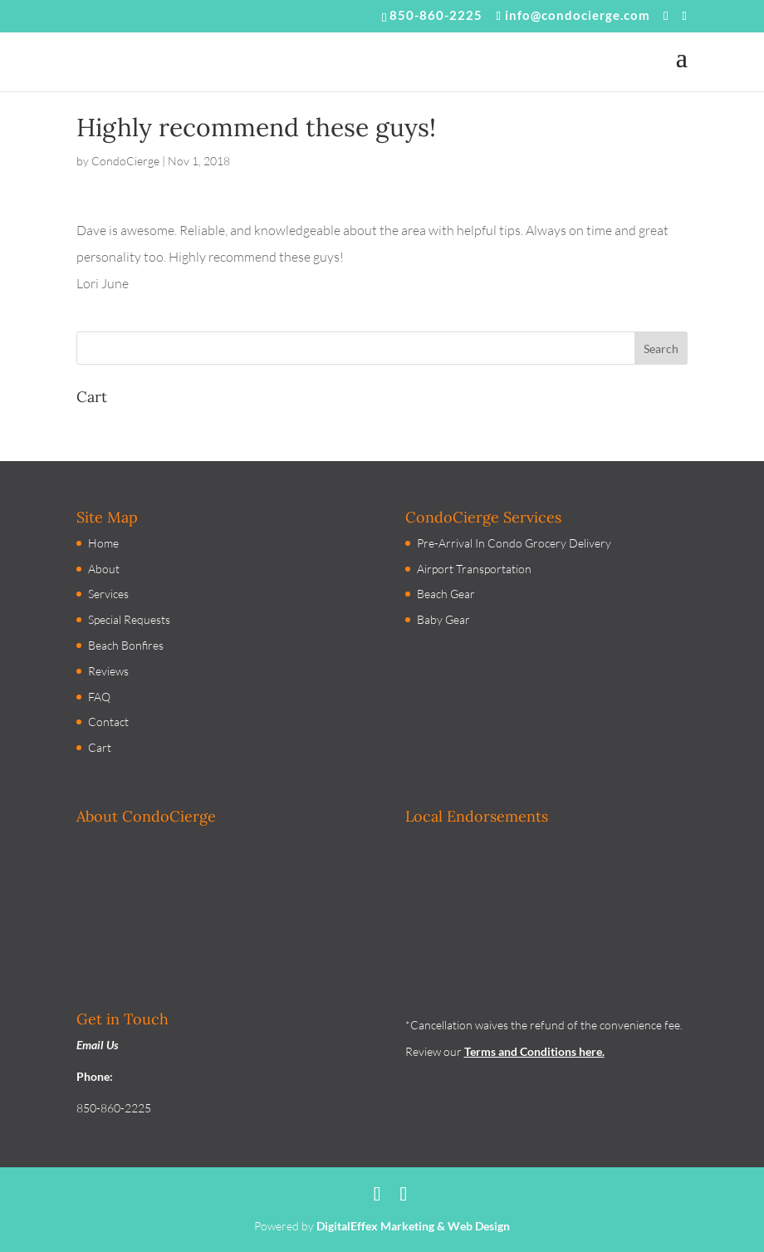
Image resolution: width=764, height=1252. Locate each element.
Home (103, 543)
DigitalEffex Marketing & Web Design (413, 1226)
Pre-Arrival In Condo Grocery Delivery (514, 543)
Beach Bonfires (126, 645)
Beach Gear (446, 594)
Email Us (97, 1045)
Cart (99, 747)
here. (590, 1051)
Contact (108, 721)
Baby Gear (443, 619)
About (104, 569)
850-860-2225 (435, 14)
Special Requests (129, 619)
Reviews (108, 671)
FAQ (99, 697)
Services (108, 594)
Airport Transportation (474, 569)
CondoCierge (125, 161)
